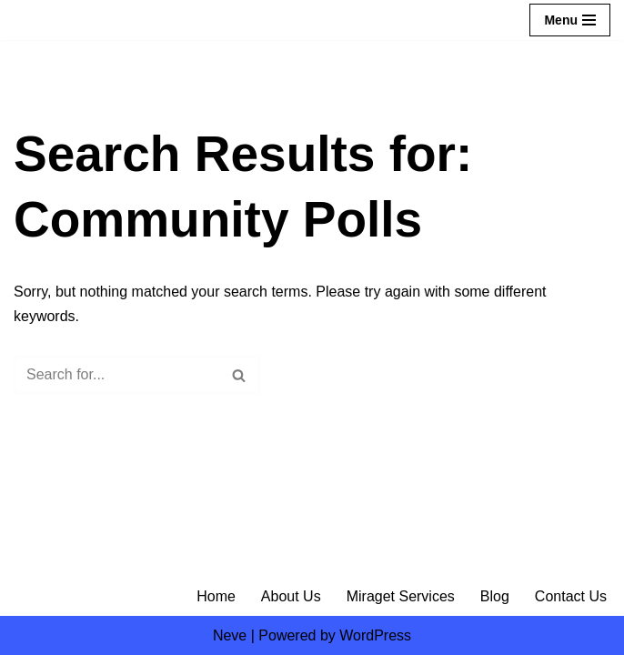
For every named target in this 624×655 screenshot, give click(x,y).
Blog (494, 596)
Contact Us (571, 596)
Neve (230, 635)
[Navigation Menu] (569, 20)
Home (216, 596)
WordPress (375, 635)
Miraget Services (401, 596)
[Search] (116, 375)
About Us (291, 596)
